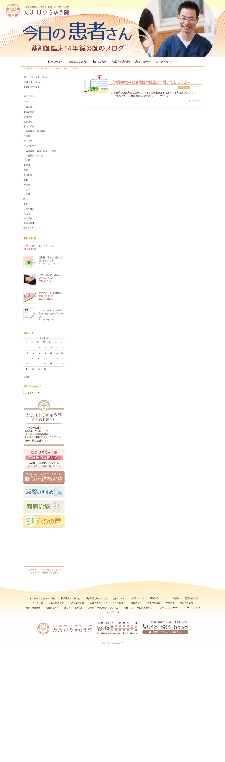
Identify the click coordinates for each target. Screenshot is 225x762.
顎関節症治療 (191, 598)
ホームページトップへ (35, 77)
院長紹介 (170, 603)
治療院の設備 (153, 603)
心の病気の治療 (76, 603)
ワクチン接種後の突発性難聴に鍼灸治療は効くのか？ (51, 313)
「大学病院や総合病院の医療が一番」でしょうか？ (151, 82)
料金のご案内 (99, 61)
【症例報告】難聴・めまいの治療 (39, 150)
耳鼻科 (26, 194)
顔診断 (26, 160)
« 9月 (26, 377)
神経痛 (26, 184)
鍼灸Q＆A (28, 228)
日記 (25, 102)
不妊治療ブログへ (32, 87)
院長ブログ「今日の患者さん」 (139, 608)
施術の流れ (136, 603)
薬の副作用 (28, 112)
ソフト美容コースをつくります (38, 246)
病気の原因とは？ (98, 603)
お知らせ (27, 107)
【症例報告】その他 (33, 155)
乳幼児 (26, 213)
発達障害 (27, 218)
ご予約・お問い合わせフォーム (103, 608)
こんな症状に (119, 603)
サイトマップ (193, 608)
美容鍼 (26, 165)
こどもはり (37, 603)
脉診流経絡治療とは (70, 598)
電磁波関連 (28, 223)
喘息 (25, 199)
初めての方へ (55, 61)
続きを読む (196, 101)
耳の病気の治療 (56, 603)
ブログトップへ (31, 82)
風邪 (25, 179)
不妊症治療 (28, 126)
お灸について (119, 598)
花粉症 (26, 189)
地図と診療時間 (121, 61)
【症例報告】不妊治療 (34, 131)
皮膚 (25, 170)
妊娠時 (26, 136)
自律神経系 (28, 208)
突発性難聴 (28, 146)
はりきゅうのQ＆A (166, 61)
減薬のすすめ (138, 598)
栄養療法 (27, 121)
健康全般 (184, 87)
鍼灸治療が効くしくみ (97, 598)
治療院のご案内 (77, 61)
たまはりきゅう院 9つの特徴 (41, 598)
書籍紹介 (27, 175)
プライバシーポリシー (171, 608)
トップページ (112, 612)
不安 (25, 204)
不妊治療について (158, 598)
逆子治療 (27, 141)
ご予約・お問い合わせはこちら (165, 632)
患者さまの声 (142, 61)
